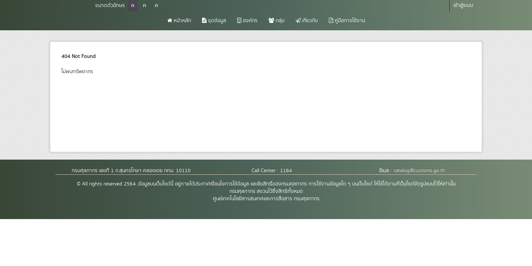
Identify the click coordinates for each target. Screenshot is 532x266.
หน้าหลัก (179, 20)
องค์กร (247, 20)
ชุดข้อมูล (214, 20)
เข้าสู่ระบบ (463, 5)
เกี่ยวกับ (307, 20)
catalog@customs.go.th (419, 170)
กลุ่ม (276, 20)
